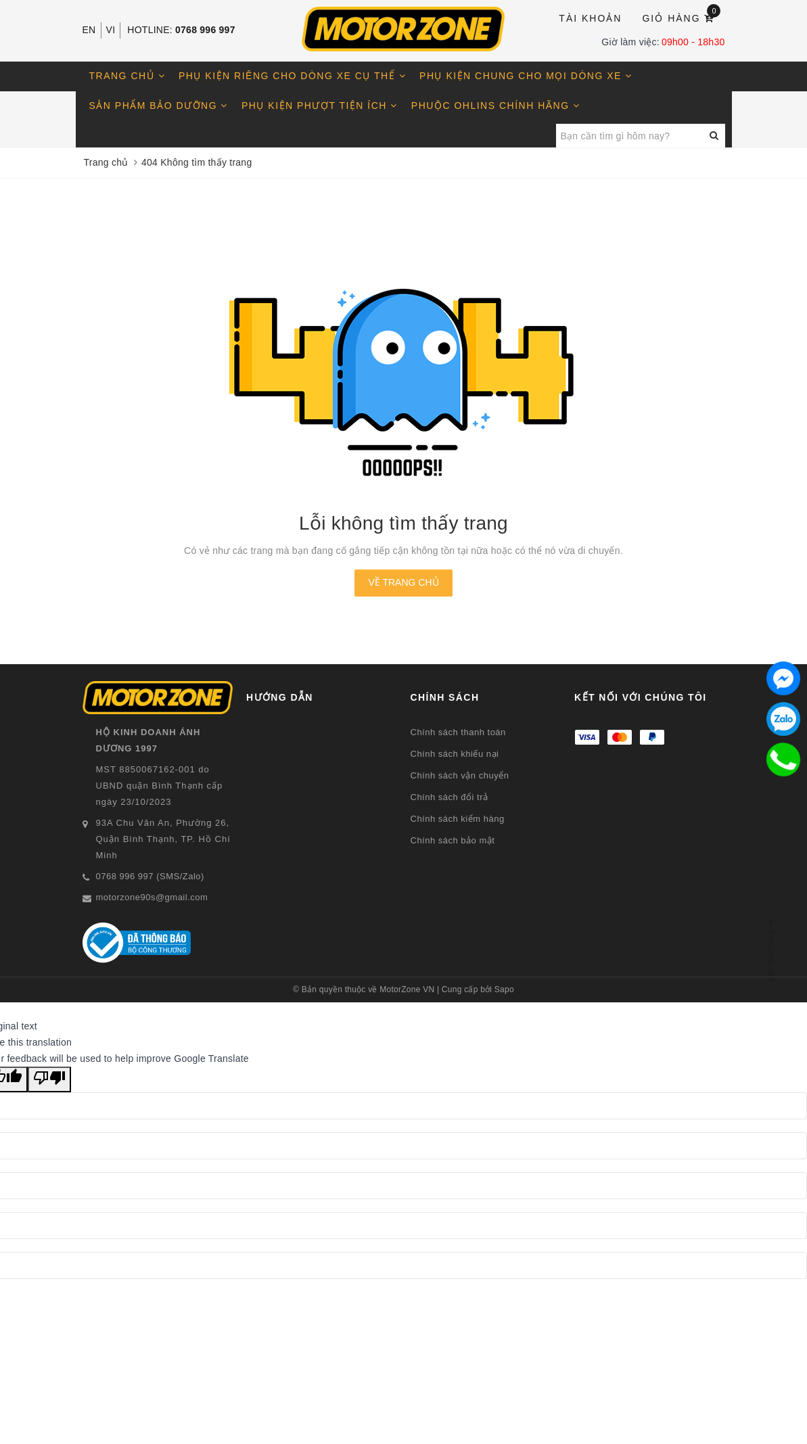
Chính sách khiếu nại (455, 754)
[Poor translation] (49, 1079)
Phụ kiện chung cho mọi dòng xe (525, 75)
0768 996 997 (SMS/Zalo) (150, 876)
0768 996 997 (205, 29)
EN (89, 29)
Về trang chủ (403, 582)
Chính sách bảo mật (453, 840)
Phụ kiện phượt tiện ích (319, 105)
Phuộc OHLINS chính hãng (495, 105)
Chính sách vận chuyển (460, 775)
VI (111, 29)
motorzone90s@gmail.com (152, 897)
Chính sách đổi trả (449, 797)
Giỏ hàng (681, 17)
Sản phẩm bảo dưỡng (158, 105)
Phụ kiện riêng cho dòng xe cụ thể (292, 75)
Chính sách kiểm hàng (458, 819)
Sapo (504, 989)
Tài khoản (590, 18)
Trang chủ (127, 75)
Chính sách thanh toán (458, 732)
